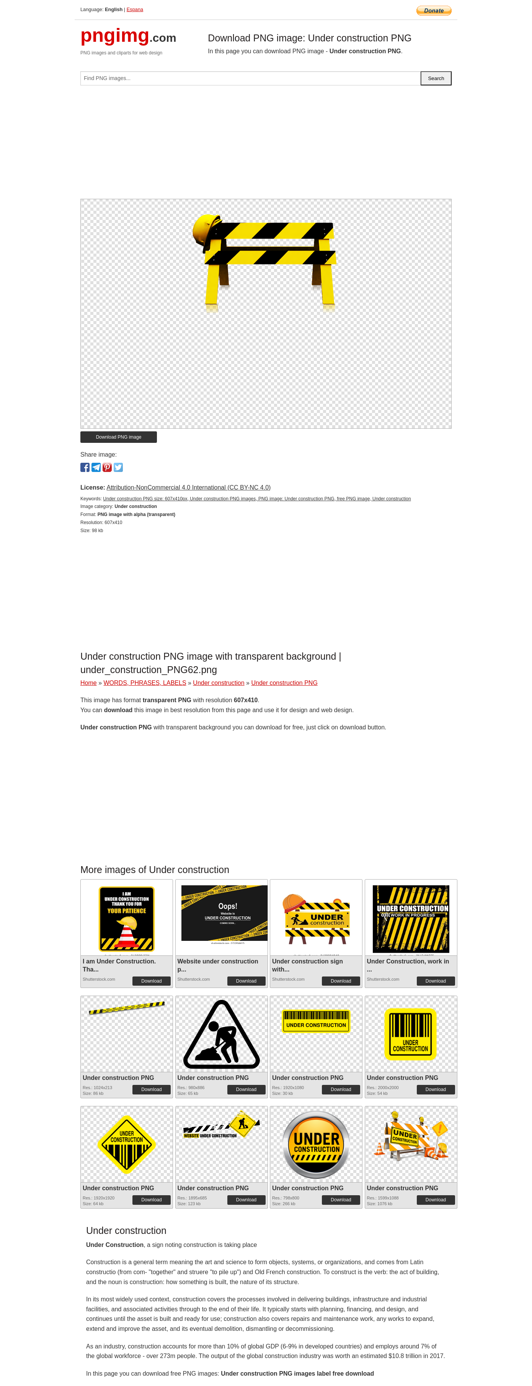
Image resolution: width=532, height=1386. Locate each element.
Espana (135, 9)
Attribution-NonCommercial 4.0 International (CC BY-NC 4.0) (188, 487)
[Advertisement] (266, 145)
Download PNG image (119, 437)
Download (151, 981)
